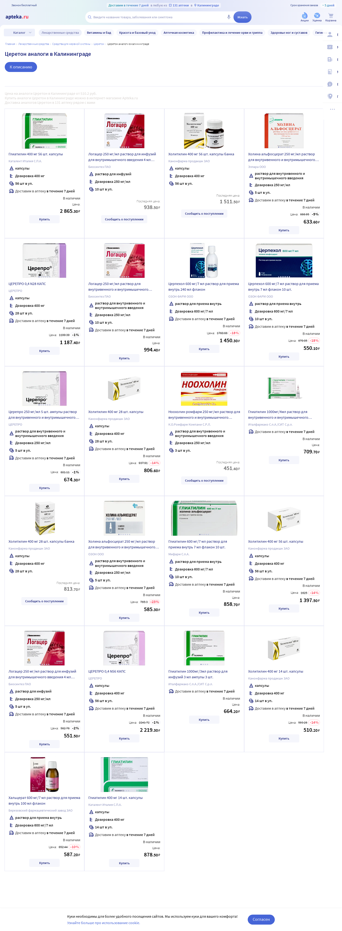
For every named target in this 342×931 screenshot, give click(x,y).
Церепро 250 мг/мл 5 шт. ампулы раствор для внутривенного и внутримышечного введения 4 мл (43, 415)
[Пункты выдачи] (335, 97)
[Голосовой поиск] (229, 17)
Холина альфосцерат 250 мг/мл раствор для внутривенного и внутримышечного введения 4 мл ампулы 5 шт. (281, 157)
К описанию (21, 67)
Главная (10, 44)
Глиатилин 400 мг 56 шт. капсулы (36, 154)
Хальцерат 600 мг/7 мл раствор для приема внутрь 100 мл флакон (44, 800)
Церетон (99, 44)
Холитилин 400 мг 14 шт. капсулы (275, 671)
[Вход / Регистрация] (335, 35)
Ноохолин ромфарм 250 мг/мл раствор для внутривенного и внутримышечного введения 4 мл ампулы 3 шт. (204, 415)
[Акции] (305, 17)
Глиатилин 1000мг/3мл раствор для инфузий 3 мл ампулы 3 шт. (198, 674)
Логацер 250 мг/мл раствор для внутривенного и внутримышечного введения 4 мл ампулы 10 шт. (118, 287)
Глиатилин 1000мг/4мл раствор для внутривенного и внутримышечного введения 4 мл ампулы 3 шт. (278, 415)
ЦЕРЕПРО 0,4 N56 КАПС (107, 671)
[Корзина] (330, 17)
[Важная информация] (335, 84)
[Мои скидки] (335, 47)
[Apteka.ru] (21, 17)
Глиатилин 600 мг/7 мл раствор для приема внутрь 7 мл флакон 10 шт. (197, 544)
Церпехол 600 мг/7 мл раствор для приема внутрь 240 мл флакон (203, 286)
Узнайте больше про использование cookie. (103, 922)
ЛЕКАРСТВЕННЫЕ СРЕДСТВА (33, 44)
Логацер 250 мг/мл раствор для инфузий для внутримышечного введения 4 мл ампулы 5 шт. (42, 675)
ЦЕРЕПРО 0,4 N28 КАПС (27, 283)
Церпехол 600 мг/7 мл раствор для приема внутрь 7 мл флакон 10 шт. (283, 286)
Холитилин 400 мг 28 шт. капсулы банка (41, 541)
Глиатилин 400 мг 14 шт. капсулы (115, 797)
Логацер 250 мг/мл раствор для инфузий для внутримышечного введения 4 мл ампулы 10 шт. (122, 157)
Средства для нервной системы (71, 44)
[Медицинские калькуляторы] (335, 72)
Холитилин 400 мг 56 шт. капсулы (275, 541)
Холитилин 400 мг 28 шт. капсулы (115, 411)
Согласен (261, 919)
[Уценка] (317, 17)
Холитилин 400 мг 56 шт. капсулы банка (201, 154)
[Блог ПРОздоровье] (335, 60)
